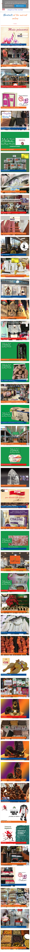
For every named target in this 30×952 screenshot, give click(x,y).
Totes (15, 23)
